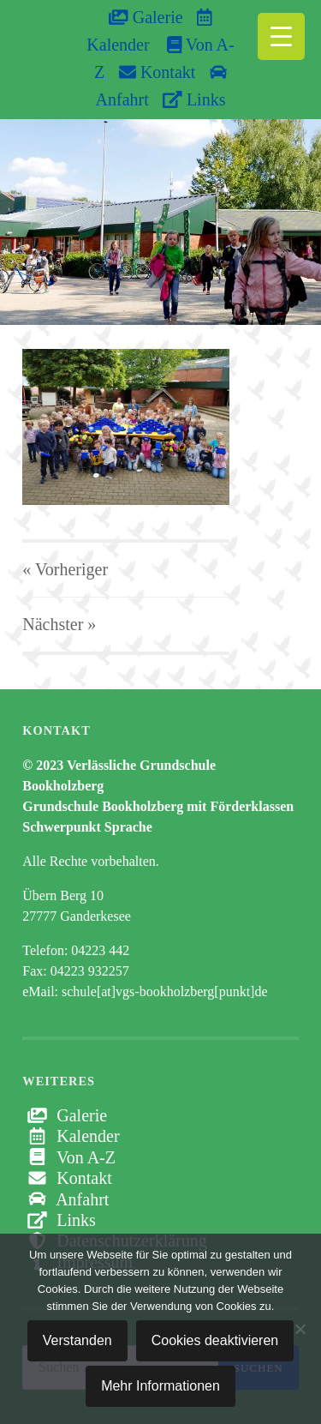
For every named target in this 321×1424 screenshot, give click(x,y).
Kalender (70, 1136)
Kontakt (157, 72)
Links (194, 99)
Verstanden (77, 1340)
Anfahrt (65, 1199)
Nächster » (59, 624)
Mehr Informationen (160, 1386)
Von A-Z (69, 1157)
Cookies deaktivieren (215, 1340)
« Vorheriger (65, 569)
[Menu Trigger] (281, 36)
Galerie (145, 17)
